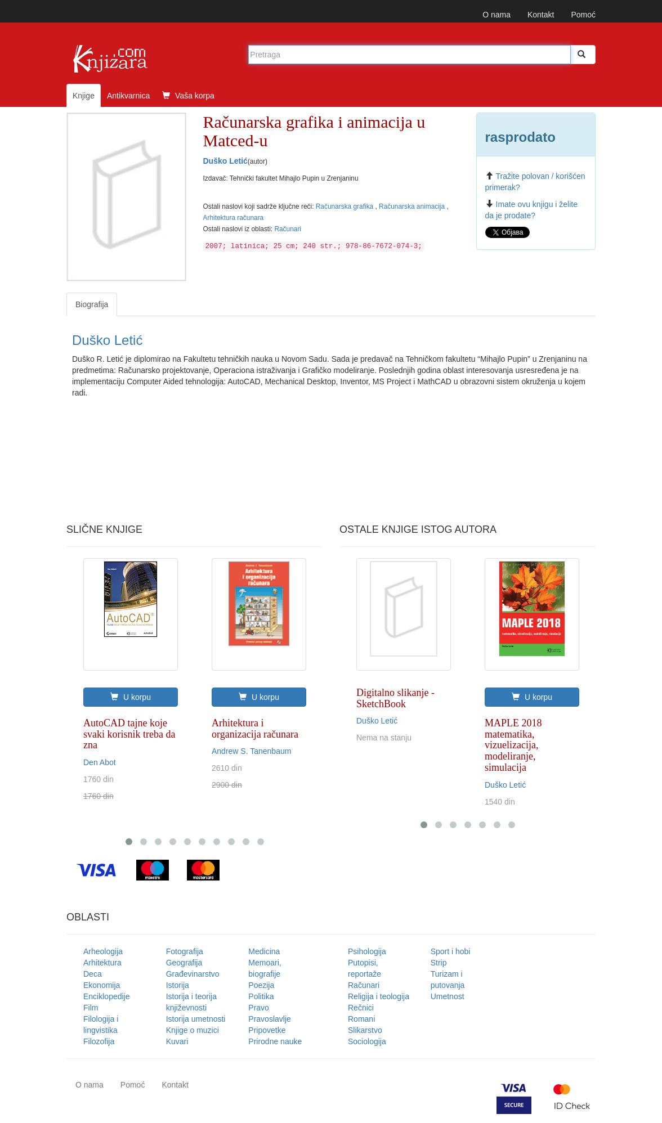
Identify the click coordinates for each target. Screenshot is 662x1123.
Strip (439, 962)
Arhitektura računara (233, 218)
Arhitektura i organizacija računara (255, 728)
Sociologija (367, 1041)
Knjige (84, 95)
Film (90, 1007)
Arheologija (103, 951)
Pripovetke (266, 1030)
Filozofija (98, 1041)
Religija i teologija (378, 996)
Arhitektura (102, 962)
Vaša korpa (188, 95)
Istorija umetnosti (196, 1018)
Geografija (184, 962)
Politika (261, 996)
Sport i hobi (451, 951)
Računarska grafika (345, 206)
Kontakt (540, 14)
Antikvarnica (128, 95)
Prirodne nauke (275, 1041)
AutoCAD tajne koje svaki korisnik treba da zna (129, 734)
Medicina (264, 951)
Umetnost (447, 996)
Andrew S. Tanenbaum (251, 751)
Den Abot (99, 762)
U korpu (130, 697)
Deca (92, 973)
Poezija (261, 985)
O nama (496, 14)
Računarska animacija (412, 206)
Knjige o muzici (192, 1030)
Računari (287, 229)
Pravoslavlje (269, 1018)
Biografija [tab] (91, 304)
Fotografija (184, 951)
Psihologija (367, 951)
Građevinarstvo (193, 973)
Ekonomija (101, 985)
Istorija (177, 985)
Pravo (258, 1007)
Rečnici (361, 1007)
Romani (361, 1018)
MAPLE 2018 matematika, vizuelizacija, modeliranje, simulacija (513, 745)
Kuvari (177, 1041)
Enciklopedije (106, 996)
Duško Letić (225, 160)
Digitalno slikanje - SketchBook (395, 698)
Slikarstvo (365, 1030)
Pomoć (583, 14)
